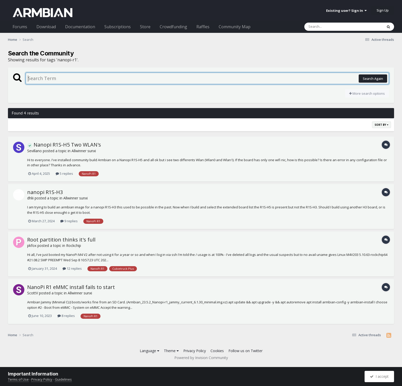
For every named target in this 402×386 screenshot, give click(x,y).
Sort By (381, 125)
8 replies (66, 315)
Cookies (217, 350)
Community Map (234, 27)
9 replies (69, 221)
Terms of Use (18, 379)
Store (145, 27)
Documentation (80, 27)
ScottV (32, 293)
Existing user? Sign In (346, 10)
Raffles (202, 27)
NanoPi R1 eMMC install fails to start (71, 287)
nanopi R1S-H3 (45, 192)
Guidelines (63, 379)
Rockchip (73, 245)
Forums (20, 27)
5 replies (64, 173)
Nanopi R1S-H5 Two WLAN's (64, 144)
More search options (367, 93)
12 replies (72, 268)
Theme (171, 350)
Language (149, 350)
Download (46, 27)
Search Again (373, 78)
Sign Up (383, 10)
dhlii (30, 198)
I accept (379, 376)
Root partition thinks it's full (61, 239)
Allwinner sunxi (84, 150)
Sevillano (34, 150)
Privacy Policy (194, 350)
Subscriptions (117, 27)
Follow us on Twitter (245, 350)
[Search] (330, 27)
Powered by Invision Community (201, 357)
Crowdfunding (173, 27)
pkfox (31, 245)
